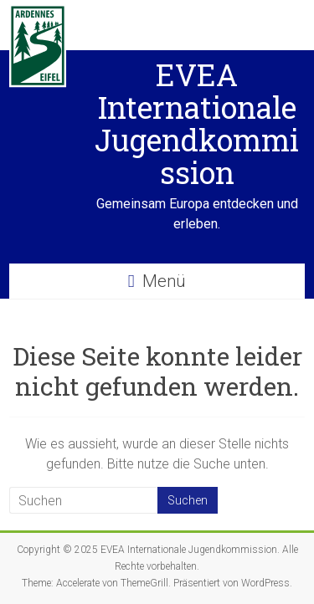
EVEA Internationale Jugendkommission (197, 123)
